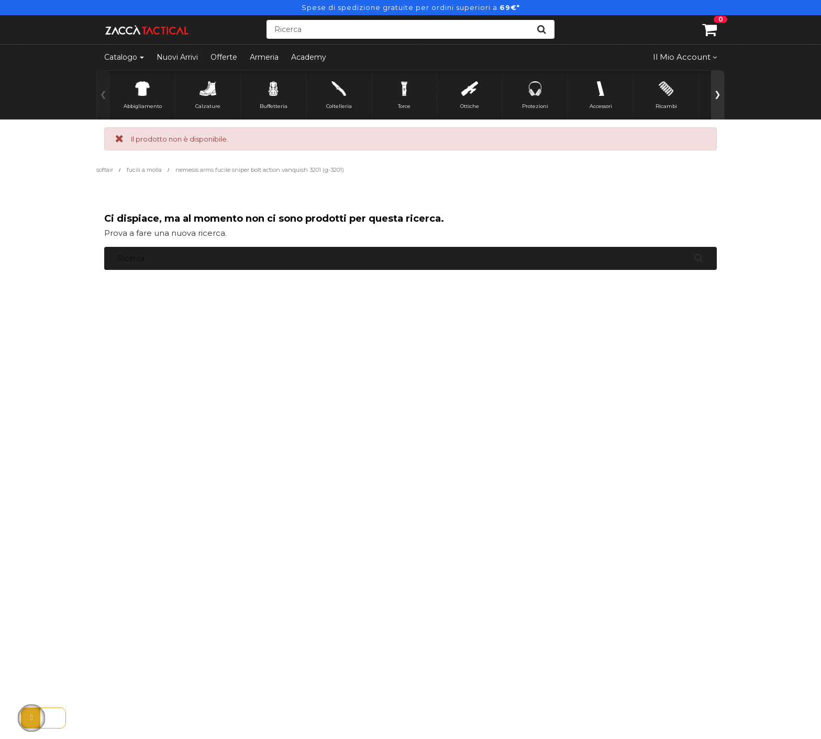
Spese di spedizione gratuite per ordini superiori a (411, 7)
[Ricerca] (410, 29)
